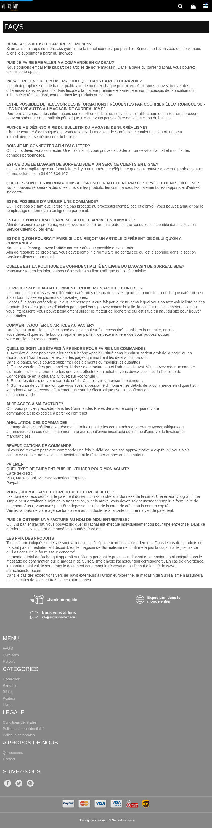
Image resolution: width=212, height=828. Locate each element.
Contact (9, 759)
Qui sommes (13, 753)
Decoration (11, 679)
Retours (9, 661)
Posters (9, 698)
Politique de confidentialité (23, 729)
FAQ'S (8, 648)
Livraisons (11, 655)
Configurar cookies (93, 820)
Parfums (9, 685)
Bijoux (7, 692)
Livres (7, 705)
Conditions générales (19, 722)
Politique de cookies (19, 735)
